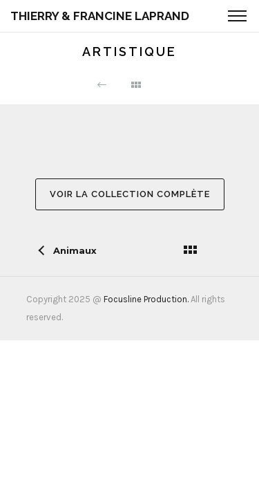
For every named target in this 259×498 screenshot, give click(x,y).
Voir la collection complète (130, 194)
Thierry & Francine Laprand (99, 16)
